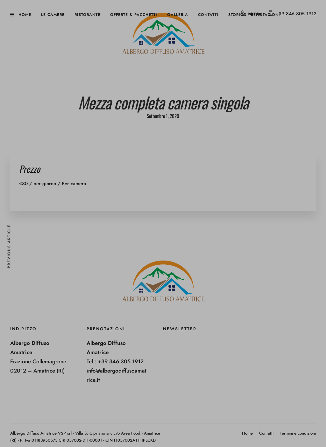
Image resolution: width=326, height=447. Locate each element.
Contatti (208, 14)
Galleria (177, 14)
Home (24, 14)
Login (251, 14)
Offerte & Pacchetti (133, 14)
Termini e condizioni (298, 433)
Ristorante (87, 14)
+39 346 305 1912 (295, 13)
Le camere (53, 14)
